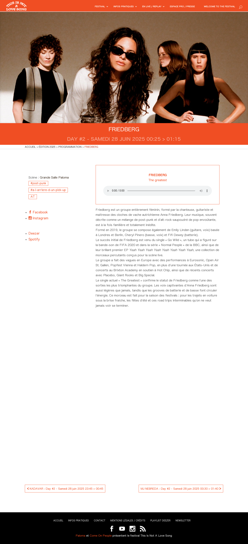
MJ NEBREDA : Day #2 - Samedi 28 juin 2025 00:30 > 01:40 (181, 488)
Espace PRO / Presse (174, 7)
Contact (99, 521)
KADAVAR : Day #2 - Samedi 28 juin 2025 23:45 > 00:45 (65, 488)
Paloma (80, 535)
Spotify (34, 239)
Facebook (40, 212)
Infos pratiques (108, 7)
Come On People (101, 535)
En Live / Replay (140, 7)
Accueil (58, 521)
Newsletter (183, 521)
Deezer (34, 233)
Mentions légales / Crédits (127, 521)
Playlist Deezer (160, 521)
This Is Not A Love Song (156, 535)
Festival (83, 7)
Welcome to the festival (216, 7)
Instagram (40, 218)
